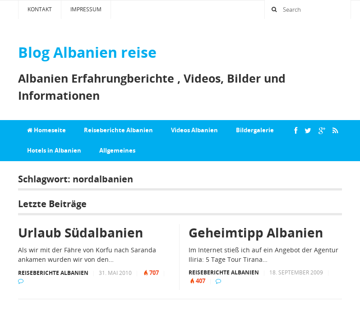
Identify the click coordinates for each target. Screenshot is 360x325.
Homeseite (46, 130)
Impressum (86, 9)
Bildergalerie (255, 130)
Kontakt (40, 9)
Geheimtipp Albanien (256, 232)
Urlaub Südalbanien (80, 232)
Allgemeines (117, 150)
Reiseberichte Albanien (118, 130)
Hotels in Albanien (54, 150)
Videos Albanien (194, 130)
